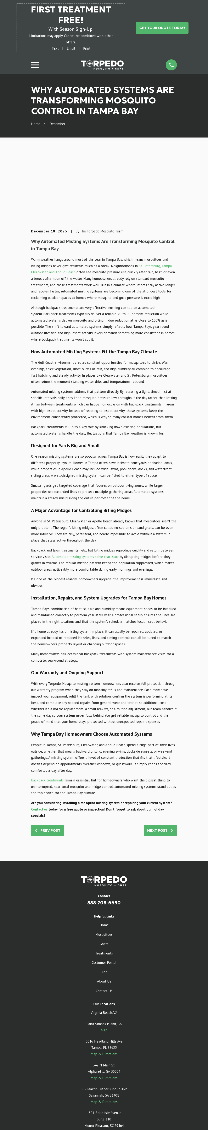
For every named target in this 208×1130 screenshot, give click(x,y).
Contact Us (104, 926)
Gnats (104, 879)
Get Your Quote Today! (162, 28)
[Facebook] (113, 1088)
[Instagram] (104, 1088)
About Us (104, 917)
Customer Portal (104, 898)
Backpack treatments (47, 716)
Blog (104, 907)
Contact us (39, 745)
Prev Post (47, 766)
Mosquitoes (104, 870)
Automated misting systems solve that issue (85, 492)
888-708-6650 (104, 838)
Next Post (160, 766)
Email (71, 48)
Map (104, 966)
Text (55, 48)
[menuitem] (36, 1121)
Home (104, 861)
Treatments (104, 889)
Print (86, 48)
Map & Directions (104, 990)
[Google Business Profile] (94, 1088)
